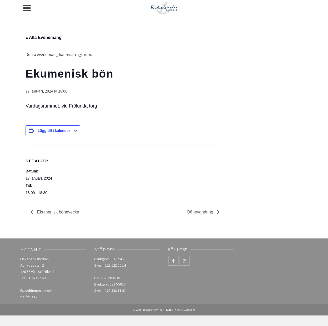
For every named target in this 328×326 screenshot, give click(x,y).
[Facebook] (173, 261)
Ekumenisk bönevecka (57, 212)
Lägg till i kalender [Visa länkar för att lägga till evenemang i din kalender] (54, 131)
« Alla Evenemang (43, 37)
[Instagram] (185, 261)
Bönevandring (200, 212)
